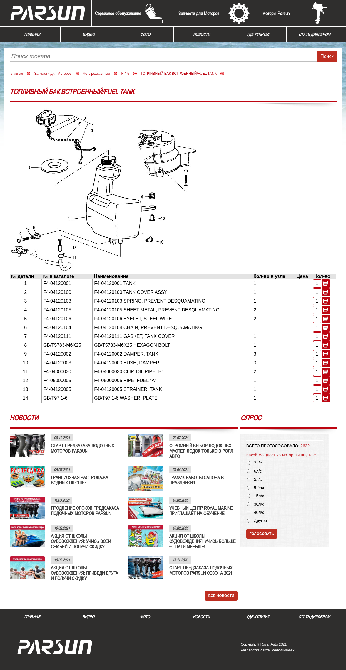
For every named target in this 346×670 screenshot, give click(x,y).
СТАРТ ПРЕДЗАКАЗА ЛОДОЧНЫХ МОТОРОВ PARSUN (82, 448)
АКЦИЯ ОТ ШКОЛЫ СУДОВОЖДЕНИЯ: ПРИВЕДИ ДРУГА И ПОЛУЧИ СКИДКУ (84, 573)
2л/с (258, 463)
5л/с (258, 479)
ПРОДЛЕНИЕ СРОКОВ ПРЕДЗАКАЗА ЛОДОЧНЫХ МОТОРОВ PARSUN (85, 510)
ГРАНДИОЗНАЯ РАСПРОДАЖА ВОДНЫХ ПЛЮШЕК (79, 480)
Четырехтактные (96, 73)
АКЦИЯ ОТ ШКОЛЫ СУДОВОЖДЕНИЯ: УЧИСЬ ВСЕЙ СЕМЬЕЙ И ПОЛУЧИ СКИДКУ (81, 541)
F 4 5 (125, 73)
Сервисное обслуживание (118, 13)
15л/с (259, 496)
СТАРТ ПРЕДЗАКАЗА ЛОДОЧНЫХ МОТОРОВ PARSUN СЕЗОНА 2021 (201, 570)
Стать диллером (314, 34)
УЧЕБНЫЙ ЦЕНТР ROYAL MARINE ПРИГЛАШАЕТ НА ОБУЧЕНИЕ (201, 510)
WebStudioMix (283, 650)
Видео (89, 34)
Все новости (221, 596)
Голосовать (262, 534)
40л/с (259, 512)
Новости (201, 34)
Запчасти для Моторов (198, 13)
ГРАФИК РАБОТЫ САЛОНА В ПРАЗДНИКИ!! (196, 480)
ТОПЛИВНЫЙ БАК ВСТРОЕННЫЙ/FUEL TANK (179, 73)
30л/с (259, 504)
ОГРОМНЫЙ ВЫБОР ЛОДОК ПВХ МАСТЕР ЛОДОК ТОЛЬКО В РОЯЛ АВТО (201, 451)
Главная (32, 34)
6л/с (258, 471)
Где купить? (258, 34)
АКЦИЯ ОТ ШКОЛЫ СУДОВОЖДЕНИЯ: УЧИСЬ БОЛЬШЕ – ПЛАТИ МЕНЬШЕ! (202, 541)
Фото (145, 34)
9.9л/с (259, 488)
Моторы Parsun (276, 13)
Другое (260, 521)
